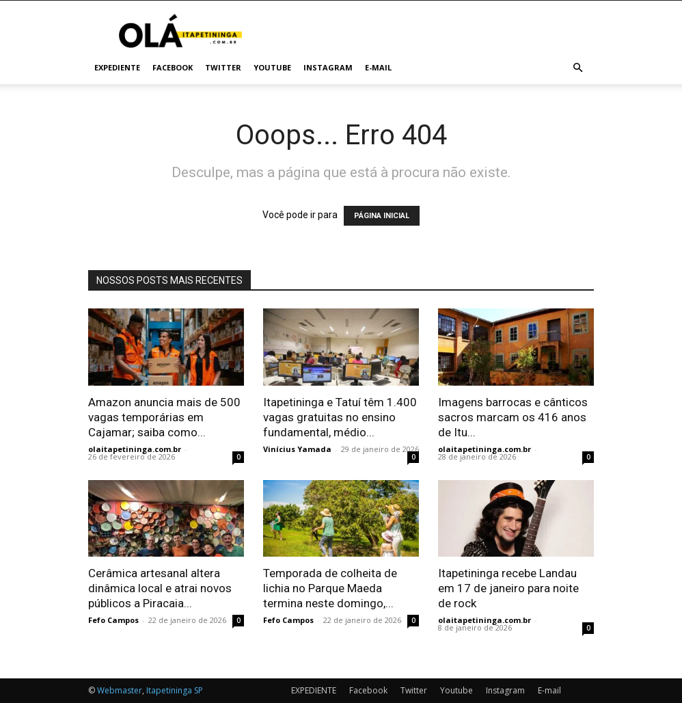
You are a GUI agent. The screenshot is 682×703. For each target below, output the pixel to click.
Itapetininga (169, 690)
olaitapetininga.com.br (134, 449)
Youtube (272, 67)
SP (198, 690)
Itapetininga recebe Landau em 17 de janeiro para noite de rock (508, 588)
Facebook (172, 67)
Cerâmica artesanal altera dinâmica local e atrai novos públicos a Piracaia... (160, 588)
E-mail (378, 67)
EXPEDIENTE (117, 67)
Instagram (328, 67)
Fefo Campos (113, 620)
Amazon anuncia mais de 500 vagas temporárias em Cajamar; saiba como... (164, 417)
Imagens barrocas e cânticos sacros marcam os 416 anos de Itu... (513, 417)
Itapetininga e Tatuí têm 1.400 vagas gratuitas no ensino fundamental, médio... (340, 417)
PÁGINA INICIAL (381, 215)
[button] (577, 68)
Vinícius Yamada (297, 449)
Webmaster (119, 690)
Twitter (223, 67)
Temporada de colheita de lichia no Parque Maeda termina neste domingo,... (330, 588)
